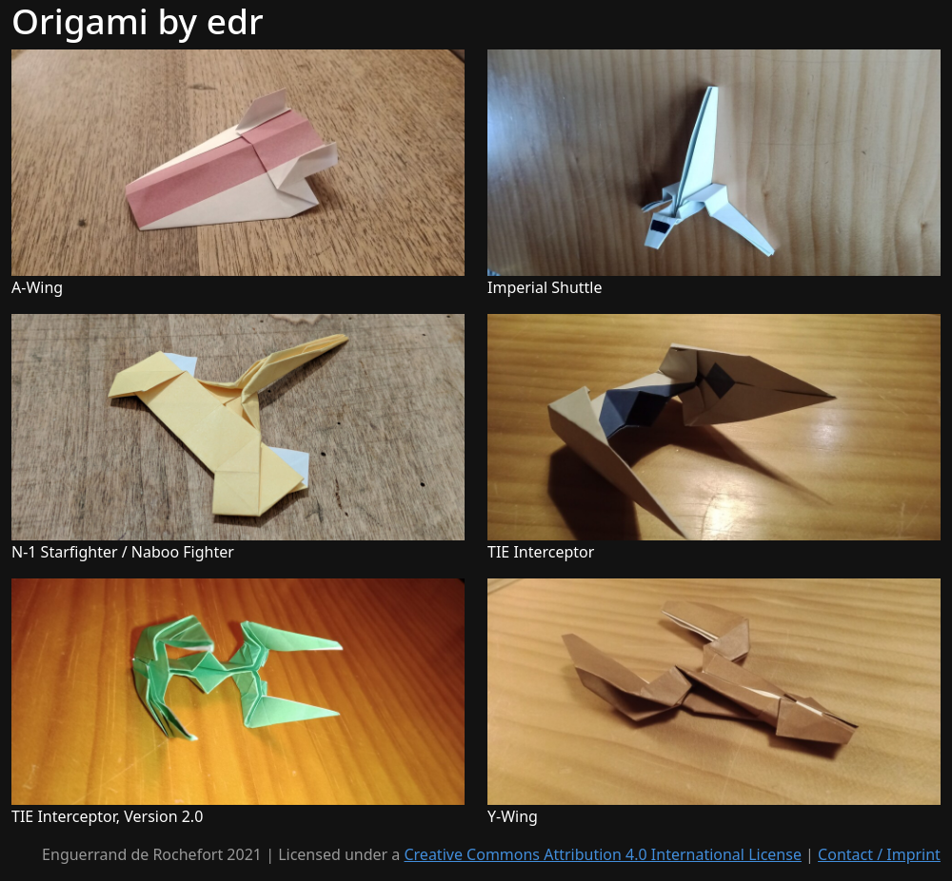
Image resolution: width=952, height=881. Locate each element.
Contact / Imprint (879, 854)
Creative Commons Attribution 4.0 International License (602, 854)
